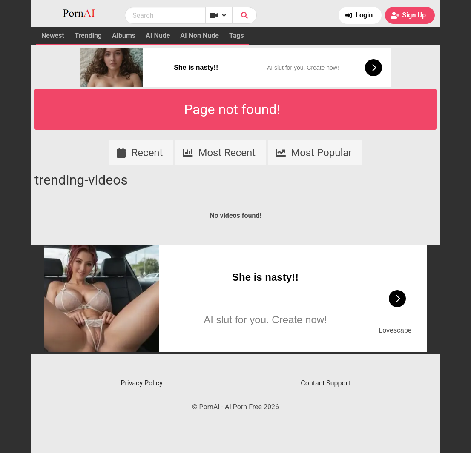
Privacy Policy (142, 383)
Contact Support (325, 383)
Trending (88, 35)
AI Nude (158, 35)
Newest (52, 35)
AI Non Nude (199, 35)
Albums (123, 35)
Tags (236, 35)
